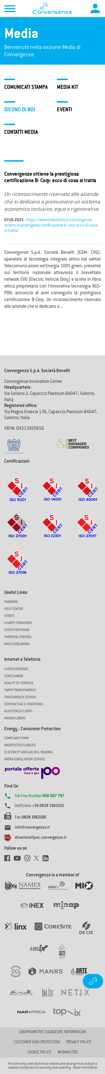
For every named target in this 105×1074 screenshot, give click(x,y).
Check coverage (16, 669)
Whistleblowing (17, 644)
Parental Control (18, 637)
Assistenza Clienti (18, 711)
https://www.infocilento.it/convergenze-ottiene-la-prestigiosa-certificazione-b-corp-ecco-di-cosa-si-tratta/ (51, 225)
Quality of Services (19, 683)
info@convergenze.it (32, 828)
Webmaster (67, 1053)
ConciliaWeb (13, 676)
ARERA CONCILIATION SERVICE (24, 759)
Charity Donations (18, 623)
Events (9, 616)
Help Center (13, 609)
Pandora (11, 602)
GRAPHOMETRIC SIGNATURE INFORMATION (52, 1032)
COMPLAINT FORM (16, 738)
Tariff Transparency (20, 690)
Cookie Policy (39, 1053)
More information (85, 1068)
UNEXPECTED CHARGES (20, 745)
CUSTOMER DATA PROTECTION (37, 1042)
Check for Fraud (16, 630)
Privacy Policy (78, 1042)
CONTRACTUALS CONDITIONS (23, 704)
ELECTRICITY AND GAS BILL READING (28, 752)
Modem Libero (14, 718)
